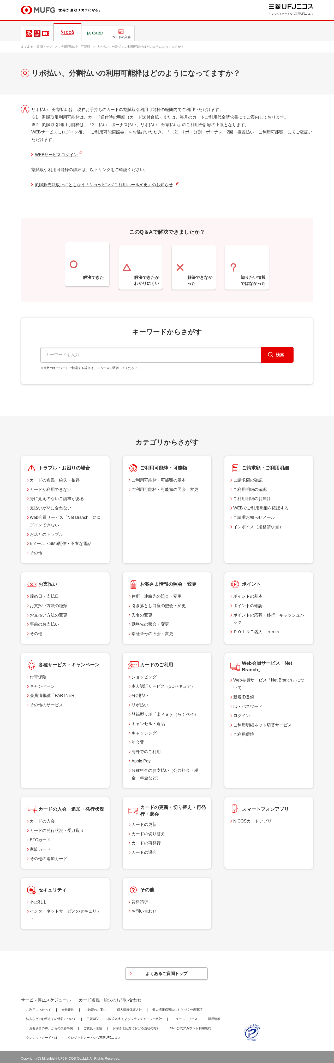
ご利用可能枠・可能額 (74, 47)
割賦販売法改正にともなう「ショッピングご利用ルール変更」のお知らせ (104, 185)
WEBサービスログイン (56, 154)
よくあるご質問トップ (36, 47)
